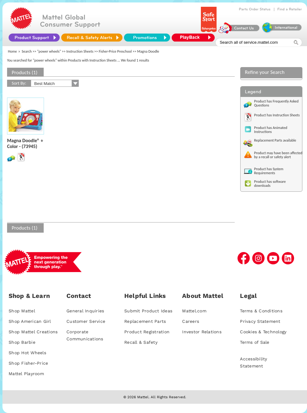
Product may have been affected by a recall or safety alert (278, 155)
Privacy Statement (260, 321)
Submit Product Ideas (148, 310)
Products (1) (25, 72)
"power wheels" (49, 51)
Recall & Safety (140, 342)
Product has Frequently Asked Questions (276, 103)
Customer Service (85, 321)
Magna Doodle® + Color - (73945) (25, 143)
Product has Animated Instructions (270, 130)
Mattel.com (194, 310)
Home (12, 51)
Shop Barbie (22, 342)
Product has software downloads (270, 183)
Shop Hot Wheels (27, 352)
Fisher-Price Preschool (115, 51)
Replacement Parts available (275, 140)
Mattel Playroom (26, 373)
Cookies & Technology (263, 331)
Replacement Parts (145, 321)
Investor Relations (201, 331)
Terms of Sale (254, 342)
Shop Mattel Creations (33, 331)
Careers (190, 321)
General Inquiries (85, 310)
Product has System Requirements (268, 171)
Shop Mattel (22, 310)
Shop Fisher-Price (28, 363)
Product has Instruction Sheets (277, 115)
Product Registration (146, 331)
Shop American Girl (30, 321)
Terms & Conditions (261, 310)
